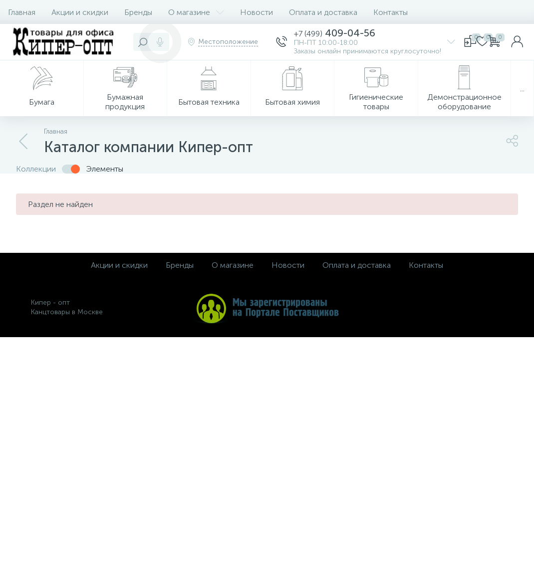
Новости (256, 12)
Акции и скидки (79, 12)
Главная (21, 12)
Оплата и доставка (323, 12)
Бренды (138, 12)
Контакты (390, 12)
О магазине (196, 12)
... (522, 88)
